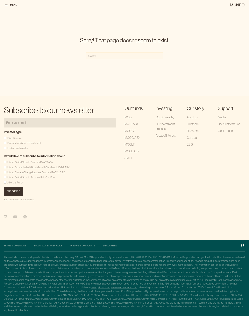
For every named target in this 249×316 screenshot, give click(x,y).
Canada (192, 137)
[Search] (124, 55)
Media (222, 117)
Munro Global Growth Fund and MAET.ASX (30, 162)
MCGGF (130, 131)
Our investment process (165, 126)
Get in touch (225, 131)
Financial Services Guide (48, 246)
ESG (190, 144)
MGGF (128, 117)
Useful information (229, 124)
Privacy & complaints (82, 246)
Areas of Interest (166, 135)
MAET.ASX (131, 124)
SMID (128, 158)
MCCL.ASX (131, 151)
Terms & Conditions (15, 246)
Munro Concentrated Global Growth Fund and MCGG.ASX (38, 167)
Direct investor (15, 138)
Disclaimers (110, 246)
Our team (193, 124)
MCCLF (129, 144)
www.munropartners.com (124, 287)
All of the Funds (15, 182)
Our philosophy (165, 117)
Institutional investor (17, 148)
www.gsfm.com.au (100, 287)
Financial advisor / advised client (24, 143)
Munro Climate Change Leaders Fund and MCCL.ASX (36, 172)
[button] (11, 5)
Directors (192, 131)
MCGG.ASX (132, 137)
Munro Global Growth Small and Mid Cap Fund (31, 177)
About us (192, 117)
